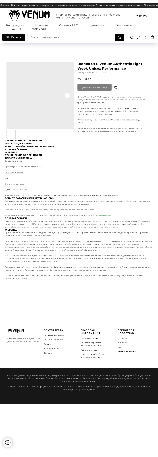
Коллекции (40, 28)
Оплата (47, 344)
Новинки (41, 25)
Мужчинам (96, 25)
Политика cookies (89, 350)
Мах (119, 347)
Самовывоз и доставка (55, 340)
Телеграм (122, 338)
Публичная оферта (90, 338)
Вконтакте (123, 342)
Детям (16, 28)
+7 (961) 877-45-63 (127, 351)
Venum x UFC (68, 25)
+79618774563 (105, 215)
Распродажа (15, 25)
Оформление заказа (54, 335)
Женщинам (123, 25)
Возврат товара (51, 348)
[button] (132, 37)
